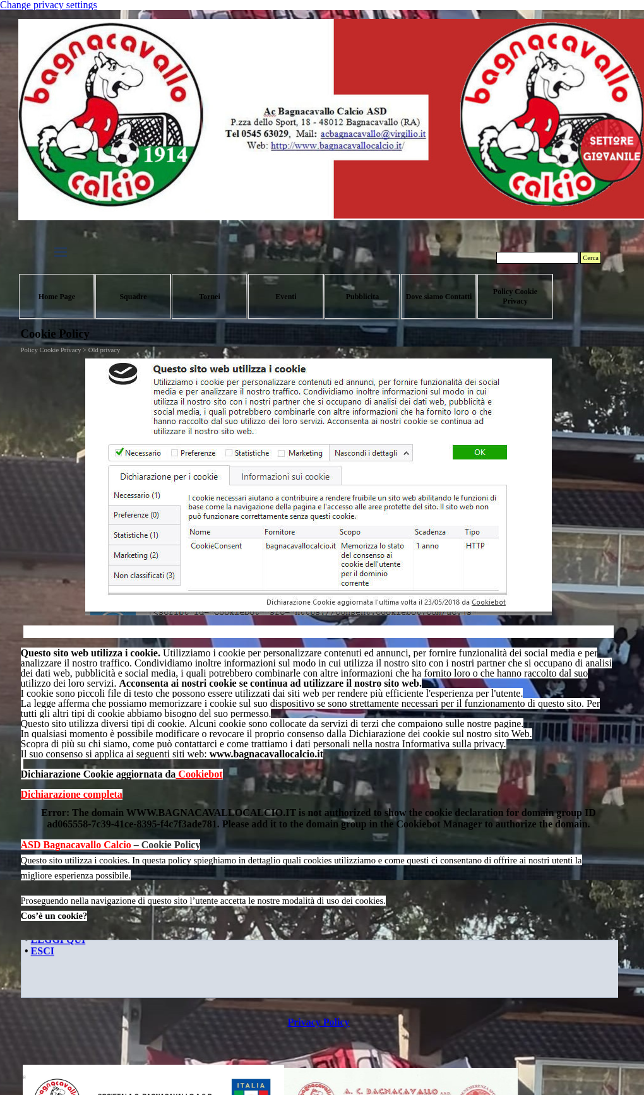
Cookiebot (199, 774)
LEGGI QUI (57, 940)
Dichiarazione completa (71, 794)
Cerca (591, 257)
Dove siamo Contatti (439, 296)
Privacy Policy (318, 1022)
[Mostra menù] (60, 251)
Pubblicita (362, 296)
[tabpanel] (319, 724)
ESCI (42, 952)
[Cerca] (537, 258)
